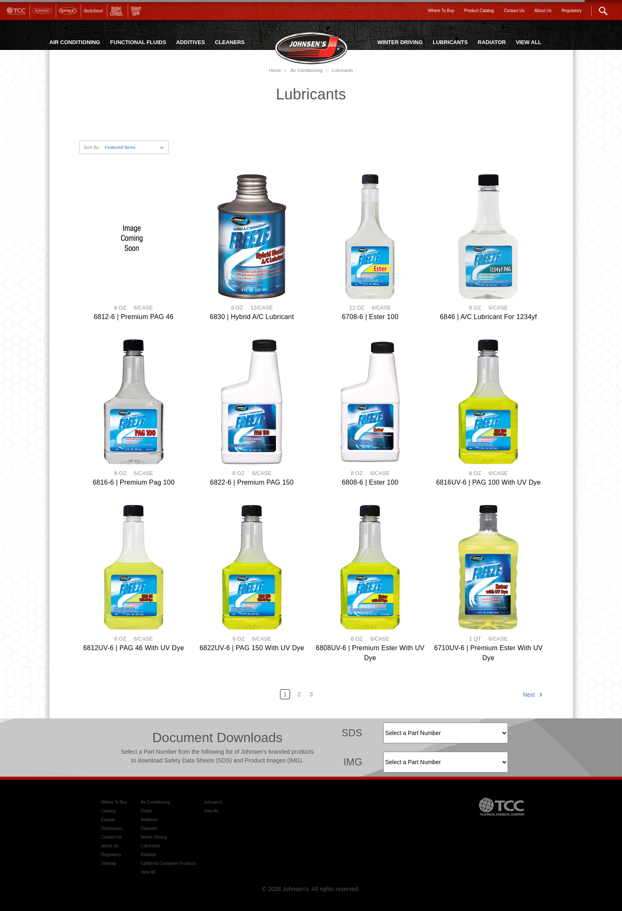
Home (275, 70)
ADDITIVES (190, 42)
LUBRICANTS (450, 42)
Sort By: (92, 147)
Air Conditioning (306, 70)
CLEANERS (230, 42)
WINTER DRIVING (400, 42)
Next (533, 695)
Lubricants (342, 70)
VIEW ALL (529, 42)
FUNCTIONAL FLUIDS (138, 42)
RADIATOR (492, 42)
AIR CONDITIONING (75, 42)
